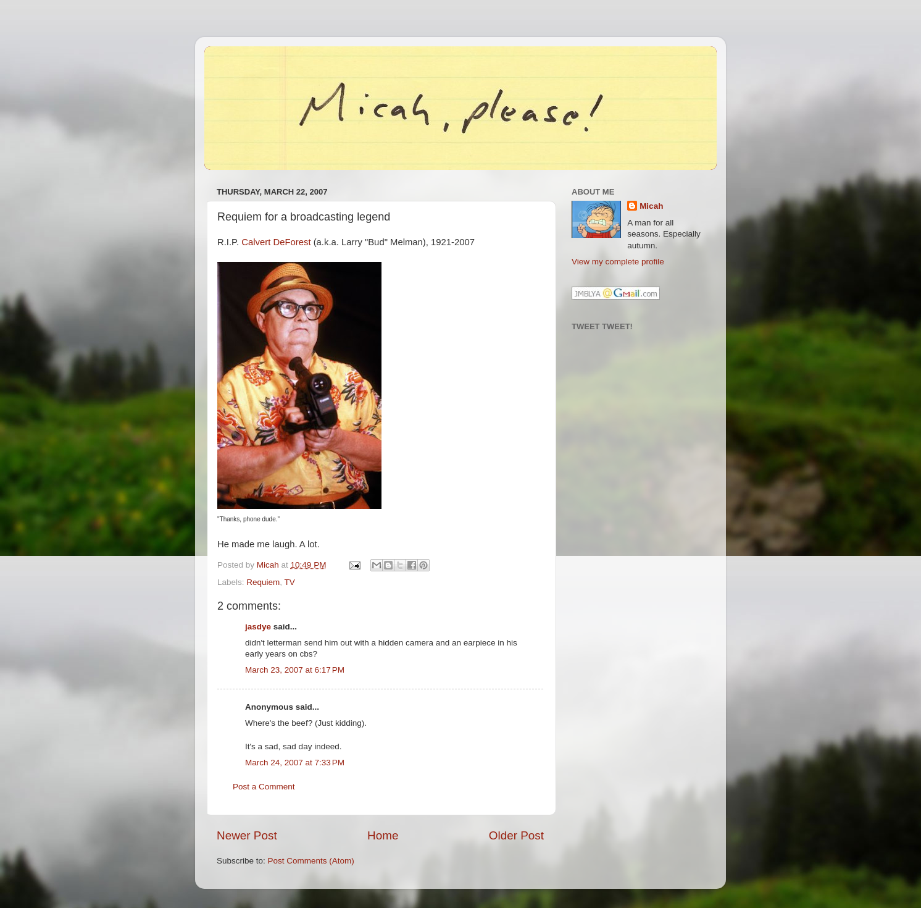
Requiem (263, 582)
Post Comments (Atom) (311, 860)
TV (290, 582)
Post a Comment (264, 786)
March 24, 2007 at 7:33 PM (294, 762)
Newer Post (247, 835)
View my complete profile (618, 261)
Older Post (516, 835)
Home (382, 835)
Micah (651, 206)
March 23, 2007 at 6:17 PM (294, 670)
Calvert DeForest (275, 242)
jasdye (258, 626)
